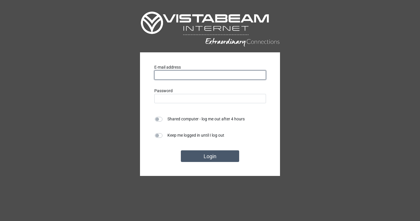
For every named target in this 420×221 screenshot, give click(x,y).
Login (210, 156)
